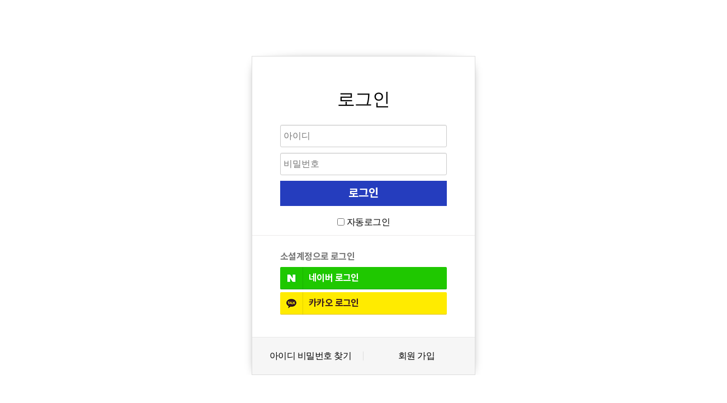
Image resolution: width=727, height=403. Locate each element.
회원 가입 (416, 356)
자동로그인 (368, 222)
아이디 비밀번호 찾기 (310, 356)
